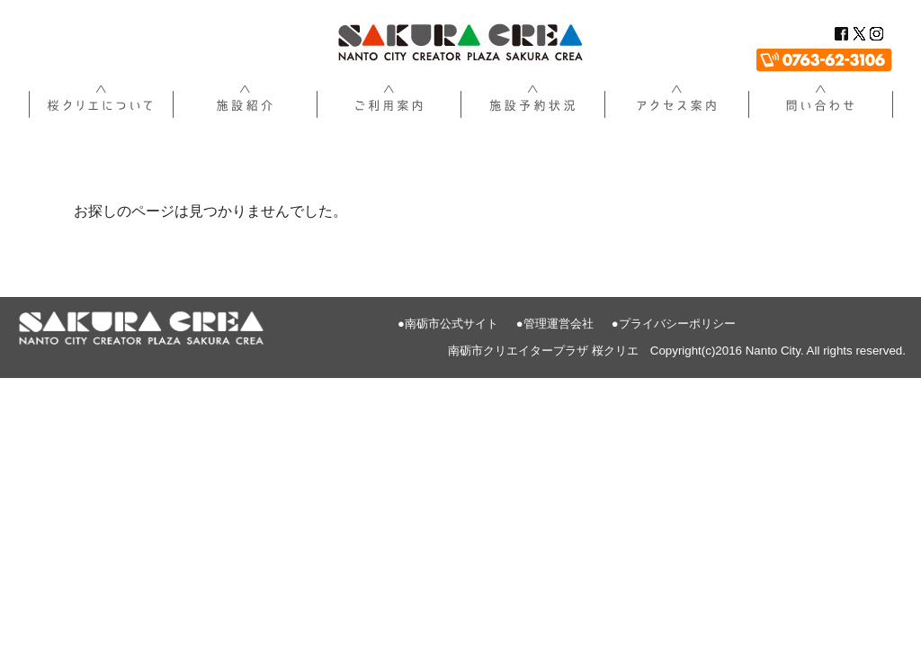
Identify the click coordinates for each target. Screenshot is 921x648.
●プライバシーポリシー (674, 323)
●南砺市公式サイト (448, 323)
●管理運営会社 (555, 323)
